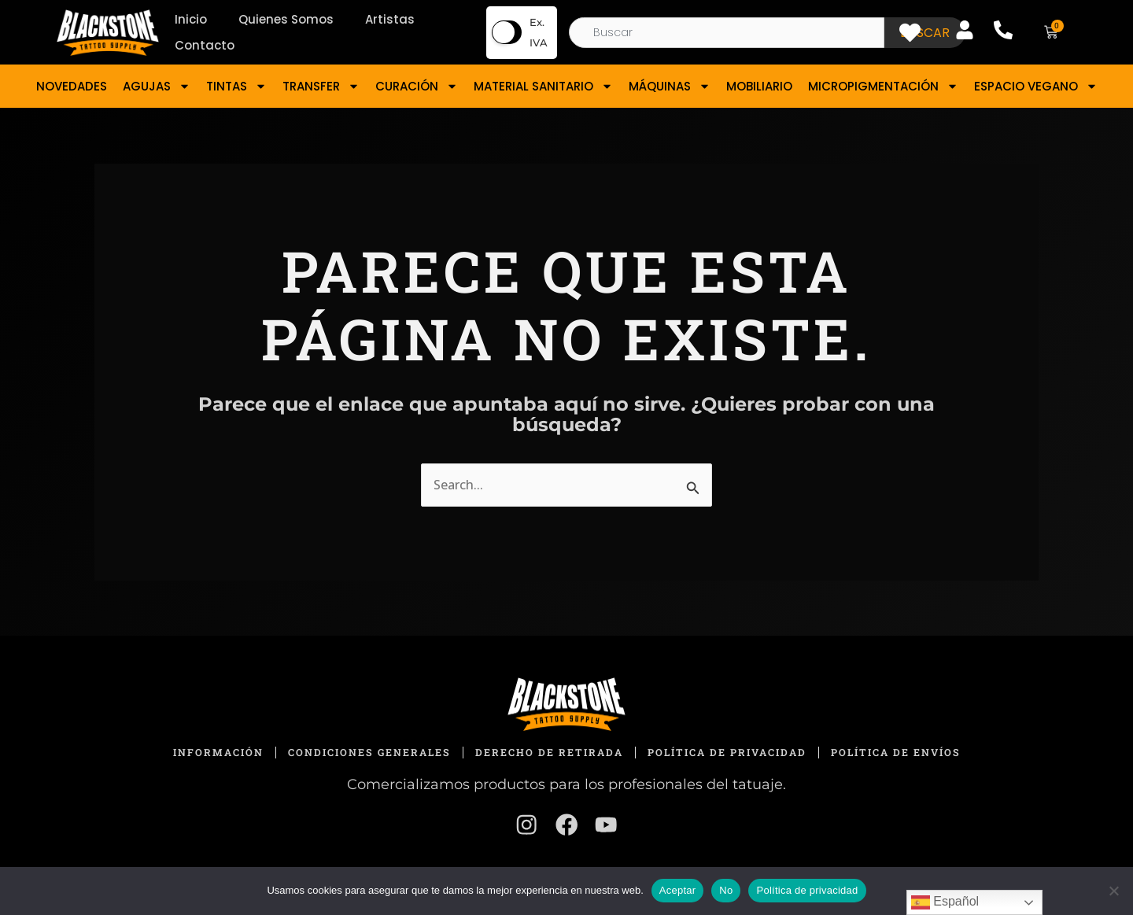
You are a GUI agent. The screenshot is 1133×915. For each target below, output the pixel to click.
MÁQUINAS (669, 86)
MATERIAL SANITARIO (543, 86)
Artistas (390, 19)
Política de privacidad (807, 890)
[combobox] (726, 32)
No (726, 890)
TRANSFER (321, 86)
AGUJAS (156, 86)
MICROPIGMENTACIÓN (883, 86)
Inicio (191, 19)
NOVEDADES (71, 86)
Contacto (204, 45)
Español (945, 902)
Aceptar (677, 890)
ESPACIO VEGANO (1036, 86)
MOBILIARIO (759, 86)
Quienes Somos (286, 19)
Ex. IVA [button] (539, 32)
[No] (1113, 890)
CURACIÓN (416, 86)
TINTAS (236, 86)
